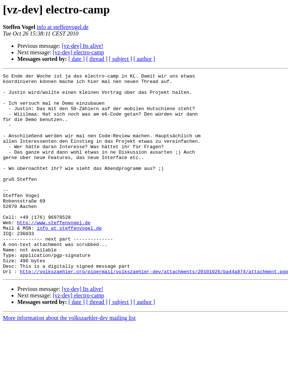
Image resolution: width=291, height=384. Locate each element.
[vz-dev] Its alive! (83, 46)
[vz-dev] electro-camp (78, 52)
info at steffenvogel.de (62, 27)
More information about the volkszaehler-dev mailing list (69, 358)
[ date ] (76, 59)
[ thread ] (96, 59)
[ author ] (144, 59)
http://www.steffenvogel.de (53, 253)
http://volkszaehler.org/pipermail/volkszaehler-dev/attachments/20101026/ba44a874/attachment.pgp (154, 311)
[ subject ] (120, 59)
